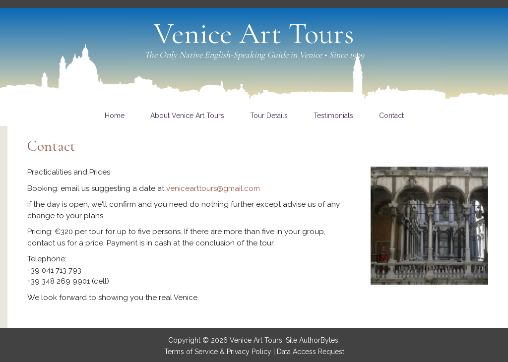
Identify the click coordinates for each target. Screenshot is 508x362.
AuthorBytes (318, 340)
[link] (114, 116)
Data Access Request (310, 352)
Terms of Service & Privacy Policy (217, 352)
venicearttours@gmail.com (213, 188)
